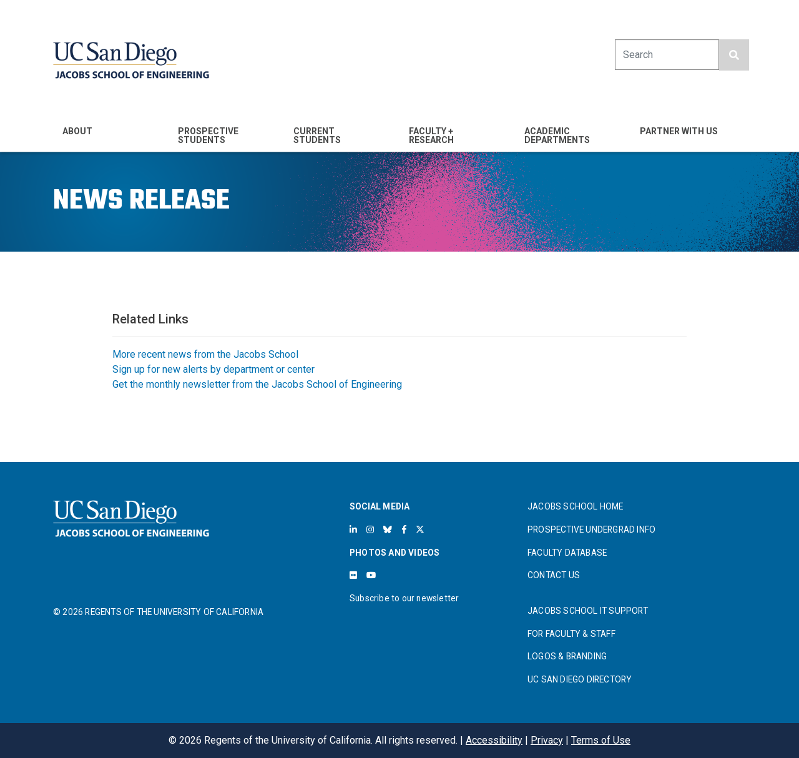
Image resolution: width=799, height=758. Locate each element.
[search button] (734, 55)
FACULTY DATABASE (567, 553)
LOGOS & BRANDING (567, 656)
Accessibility (494, 740)
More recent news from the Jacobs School (205, 354)
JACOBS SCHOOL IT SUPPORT (587, 611)
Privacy (547, 740)
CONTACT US (553, 575)
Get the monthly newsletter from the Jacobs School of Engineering (257, 384)
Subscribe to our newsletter (404, 598)
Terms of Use (600, 740)
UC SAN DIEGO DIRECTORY (579, 679)
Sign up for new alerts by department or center (213, 369)
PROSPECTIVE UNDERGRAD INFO (591, 529)
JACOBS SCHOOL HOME (575, 506)
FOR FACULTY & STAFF (571, 634)
